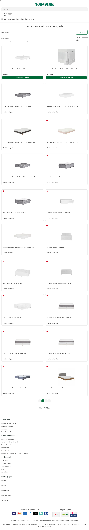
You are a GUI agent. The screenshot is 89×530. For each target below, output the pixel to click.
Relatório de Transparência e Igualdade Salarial (14, 453)
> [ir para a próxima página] (49, 401)
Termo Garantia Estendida (8, 432)
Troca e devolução (6, 445)
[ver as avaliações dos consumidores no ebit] (56, 514)
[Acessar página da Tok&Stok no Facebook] (37, 411)
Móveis (3, 19)
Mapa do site (5, 450)
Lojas (2, 469)
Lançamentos (29, 19)
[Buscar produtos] (44, 9)
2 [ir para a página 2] (46, 401)
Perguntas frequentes (7, 426)
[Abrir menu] (14, 4)
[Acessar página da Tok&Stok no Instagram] (42, 411)
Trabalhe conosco (6, 463)
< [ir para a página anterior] (39, 401)
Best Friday (4, 472)
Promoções (20, 19)
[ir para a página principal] (44, 4)
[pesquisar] (85, 9)
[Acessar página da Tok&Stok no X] (52, 411)
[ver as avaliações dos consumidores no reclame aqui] (64, 514)
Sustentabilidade (6, 466)
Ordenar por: (5, 38)
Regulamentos (5, 447)
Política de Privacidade (7, 439)
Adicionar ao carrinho (22, 77)
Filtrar (81, 32)
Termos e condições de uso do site (11, 442)
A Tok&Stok (4, 460)
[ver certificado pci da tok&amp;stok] (73, 514)
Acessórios (11, 19)
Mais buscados (44, 496)
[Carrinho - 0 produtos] (86, 4)
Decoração (44, 485)
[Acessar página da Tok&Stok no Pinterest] (47, 411)
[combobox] (19, 39)
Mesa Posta (44, 490)
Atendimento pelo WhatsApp (9, 423)
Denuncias (4, 429)
